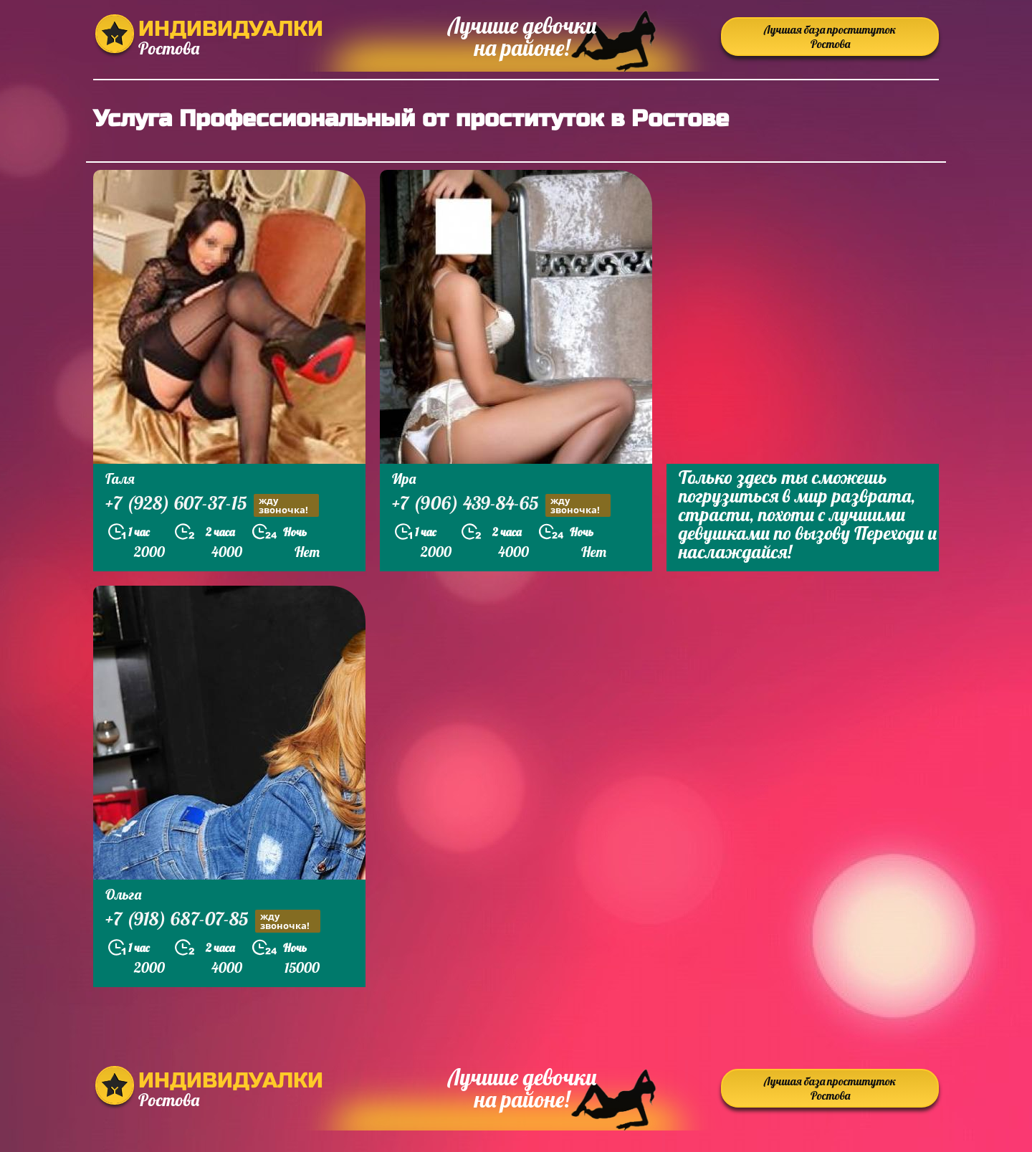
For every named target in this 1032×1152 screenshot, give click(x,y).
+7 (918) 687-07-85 (212, 921)
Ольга (123, 894)
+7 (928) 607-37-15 (212, 505)
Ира (404, 478)
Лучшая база (830, 36)
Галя (120, 478)
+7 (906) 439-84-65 (501, 505)
